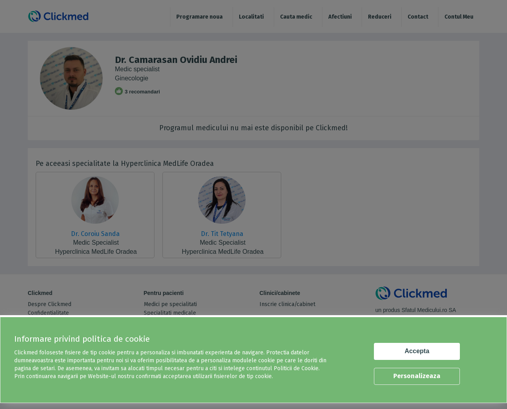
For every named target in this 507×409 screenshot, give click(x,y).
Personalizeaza (416, 376)
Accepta (417, 351)
